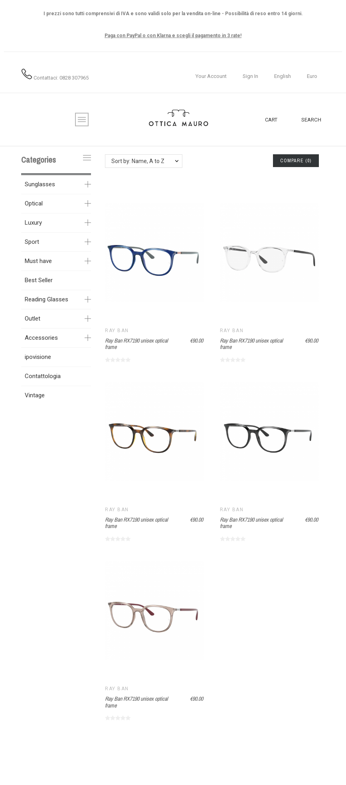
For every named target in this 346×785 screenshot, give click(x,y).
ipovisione (38, 357)
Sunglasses (40, 184)
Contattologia (43, 376)
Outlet (32, 318)
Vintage (35, 395)
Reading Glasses (46, 299)
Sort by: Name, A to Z (137, 161)
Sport (32, 241)
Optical (34, 203)
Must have (38, 261)
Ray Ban (117, 330)
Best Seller (39, 280)
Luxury (33, 222)
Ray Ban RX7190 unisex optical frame (136, 344)
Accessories (41, 337)
